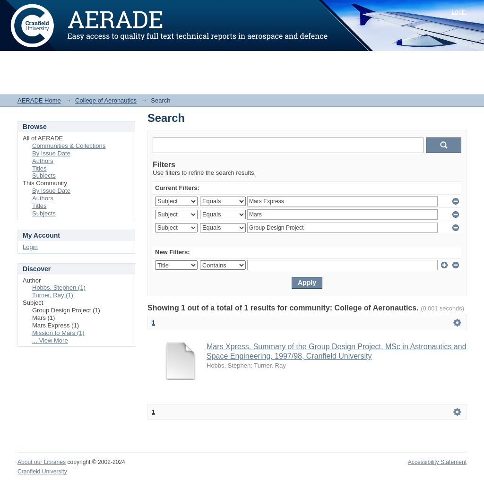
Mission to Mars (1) (58, 332)
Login (459, 11)
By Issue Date (51, 153)
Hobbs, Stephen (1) (59, 287)
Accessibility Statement (437, 462)
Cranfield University (42, 471)
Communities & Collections (68, 145)
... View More (50, 340)
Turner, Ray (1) (52, 295)
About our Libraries (41, 462)
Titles (39, 168)
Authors (42, 160)
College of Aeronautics (106, 100)
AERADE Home (39, 100)
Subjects (44, 175)
